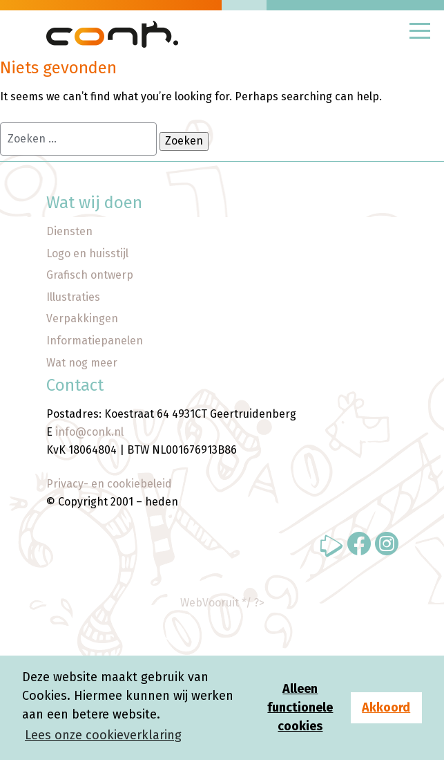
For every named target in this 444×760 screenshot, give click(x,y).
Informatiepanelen (94, 340)
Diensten (69, 231)
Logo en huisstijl (87, 253)
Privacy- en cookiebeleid (109, 483)
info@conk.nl (89, 431)
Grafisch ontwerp (89, 274)
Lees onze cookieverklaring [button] (103, 735)
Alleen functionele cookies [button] (300, 707)
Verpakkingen (82, 318)
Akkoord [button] (386, 707)
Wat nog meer (81, 362)
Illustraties (73, 297)
